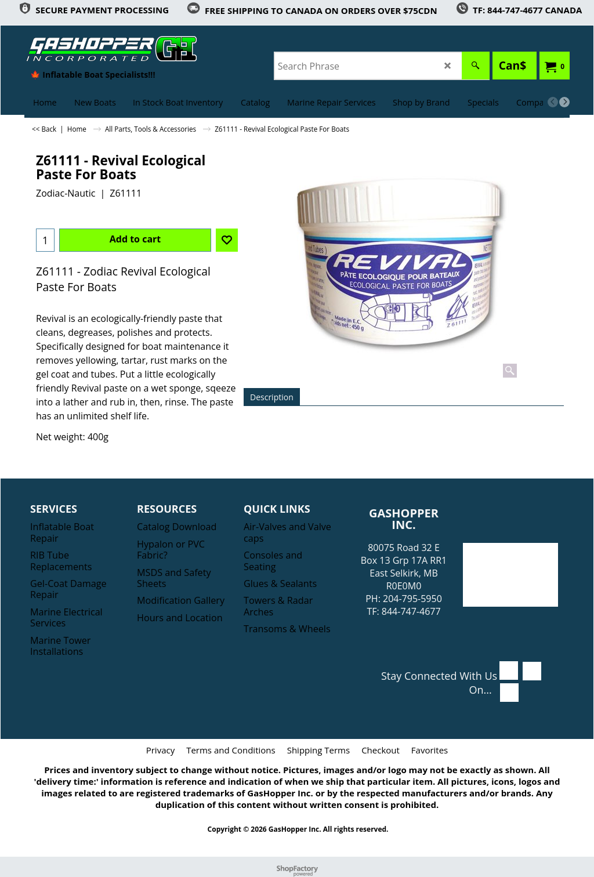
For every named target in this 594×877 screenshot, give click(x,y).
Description (272, 397)
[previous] (553, 102)
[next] (564, 102)
